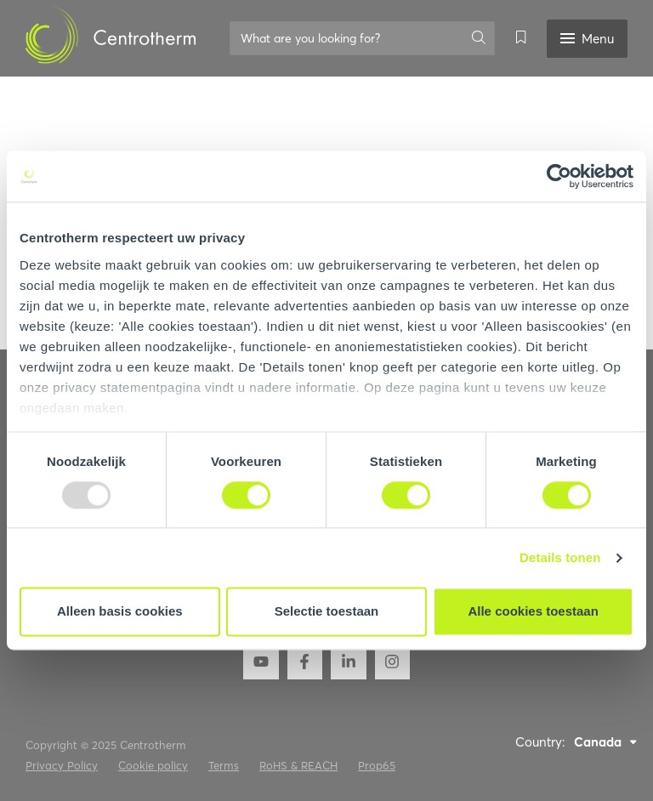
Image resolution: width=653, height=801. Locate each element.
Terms (223, 765)
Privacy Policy (62, 765)
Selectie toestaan (327, 612)
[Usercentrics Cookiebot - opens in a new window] (559, 176)
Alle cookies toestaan (533, 612)
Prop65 (376, 765)
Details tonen (560, 557)
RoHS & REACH (298, 765)
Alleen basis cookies (120, 612)
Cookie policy (153, 765)
